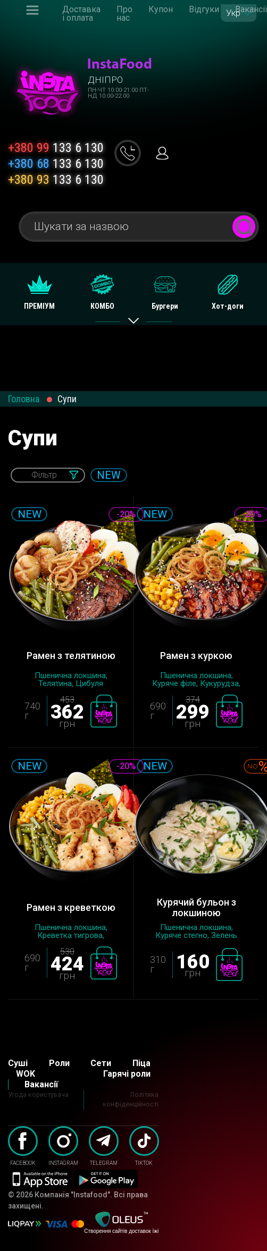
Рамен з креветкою (71, 907)
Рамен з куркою (196, 655)
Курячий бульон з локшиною (196, 907)
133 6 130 (56, 147)
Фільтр (44, 475)
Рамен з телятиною (71, 655)
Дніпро (105, 79)
